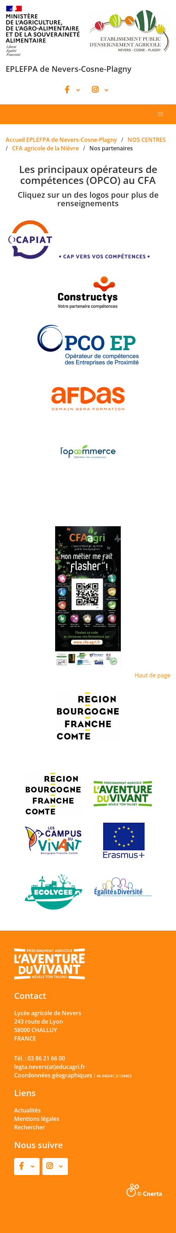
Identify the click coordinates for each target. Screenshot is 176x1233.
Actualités (27, 1110)
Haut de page (152, 675)
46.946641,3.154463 (113, 1075)
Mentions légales (36, 1119)
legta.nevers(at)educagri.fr (49, 1067)
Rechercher (29, 1127)
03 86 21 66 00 (46, 1058)
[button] (160, 114)
